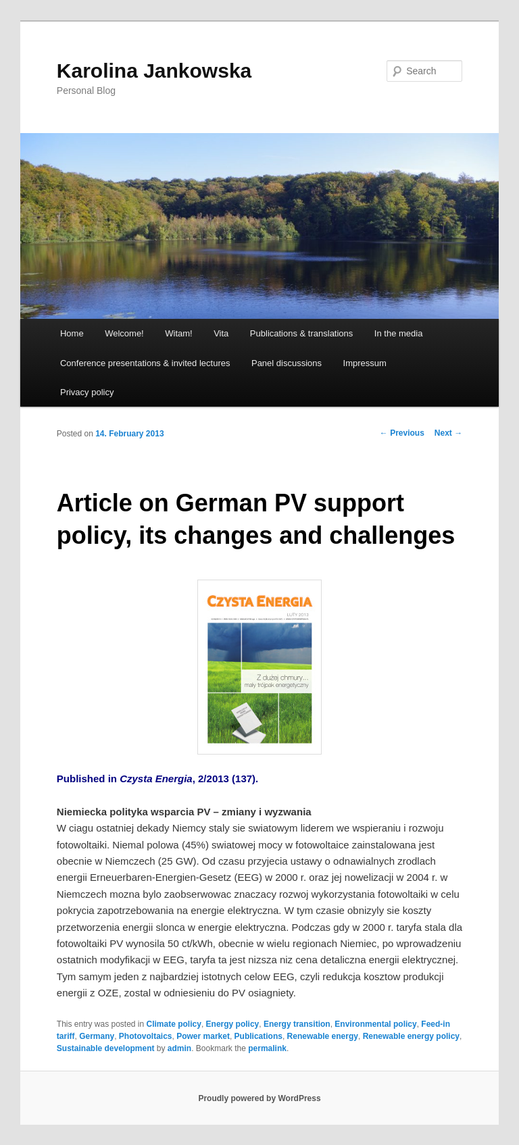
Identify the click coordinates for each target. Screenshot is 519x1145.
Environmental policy (375, 1024)
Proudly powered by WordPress (259, 1098)
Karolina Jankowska (154, 70)
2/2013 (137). (226, 778)
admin (179, 1048)
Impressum (365, 363)
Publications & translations (301, 333)
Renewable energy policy (411, 1036)
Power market (203, 1036)
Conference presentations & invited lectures (145, 363)
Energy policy (233, 1024)
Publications (258, 1036)
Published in (88, 778)
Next (448, 433)
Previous (402, 433)
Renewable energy (322, 1036)
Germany (96, 1036)
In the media (398, 333)
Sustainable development (106, 1048)
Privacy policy (87, 392)
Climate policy (174, 1024)
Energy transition (297, 1024)
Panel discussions (286, 363)
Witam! (178, 333)
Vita (221, 333)
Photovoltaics (145, 1036)
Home (72, 333)
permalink (267, 1048)
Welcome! (124, 333)
